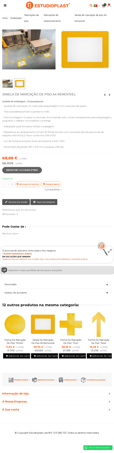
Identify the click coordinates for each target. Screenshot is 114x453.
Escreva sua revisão (16, 202)
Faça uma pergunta (44, 202)
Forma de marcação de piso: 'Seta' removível (98, 343)
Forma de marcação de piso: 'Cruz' (70, 341)
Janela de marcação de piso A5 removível (42, 341)
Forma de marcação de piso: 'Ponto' (15, 341)
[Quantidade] (8, 184)
